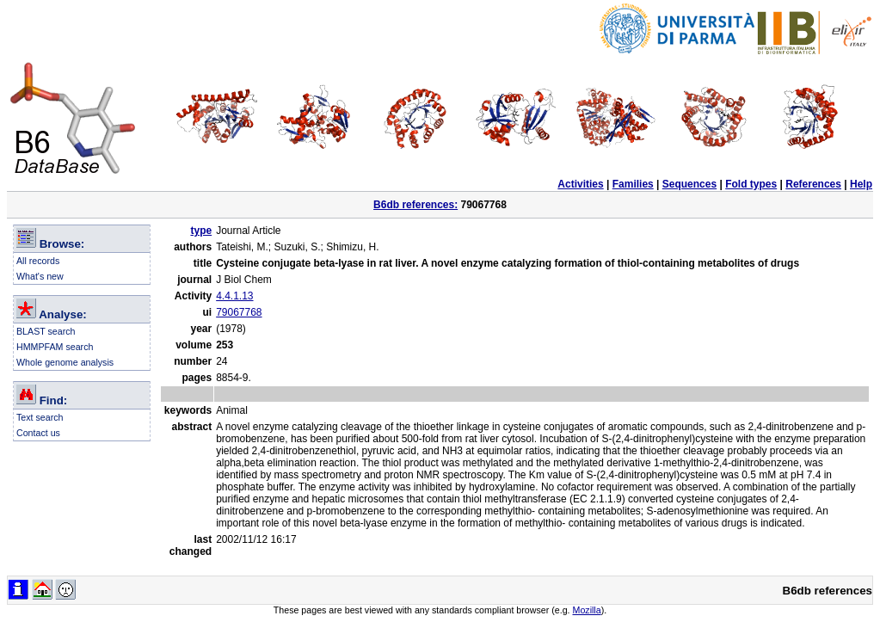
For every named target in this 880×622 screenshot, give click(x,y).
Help (861, 184)
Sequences (689, 184)
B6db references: (415, 205)
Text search (40, 417)
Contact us (38, 433)
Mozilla (587, 610)
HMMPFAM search (54, 347)
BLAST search (46, 331)
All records (37, 261)
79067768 (239, 312)
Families (633, 184)
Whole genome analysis (65, 362)
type (201, 231)
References (813, 184)
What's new (40, 276)
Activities (580, 184)
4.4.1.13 (234, 296)
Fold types (751, 184)
